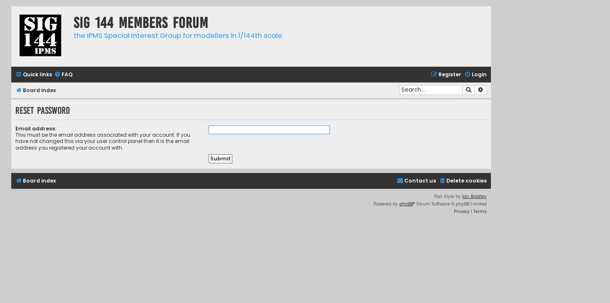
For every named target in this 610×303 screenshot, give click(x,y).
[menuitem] (63, 74)
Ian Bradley (474, 196)
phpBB (406, 204)
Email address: (35, 128)
